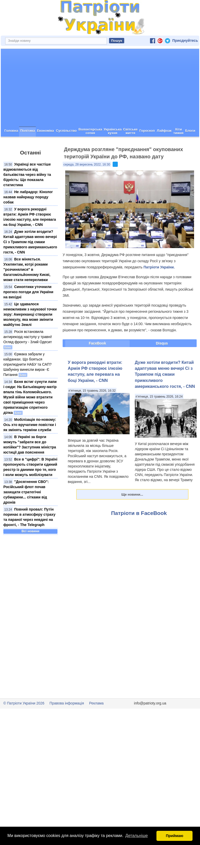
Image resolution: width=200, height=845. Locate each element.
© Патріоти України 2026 (23, 721)
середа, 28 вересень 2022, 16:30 (86, 183)
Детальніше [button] (136, 835)
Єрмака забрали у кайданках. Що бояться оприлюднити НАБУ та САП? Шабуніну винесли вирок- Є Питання (27, 382)
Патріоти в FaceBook (139, 531)
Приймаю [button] (174, 836)
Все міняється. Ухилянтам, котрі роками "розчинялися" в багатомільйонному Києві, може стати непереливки (26, 287)
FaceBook (97, 361)
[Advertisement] (100, 106)
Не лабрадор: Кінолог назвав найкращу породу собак (28, 215)
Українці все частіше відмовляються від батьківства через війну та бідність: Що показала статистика (27, 193)
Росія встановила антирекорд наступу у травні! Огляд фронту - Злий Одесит (27, 355)
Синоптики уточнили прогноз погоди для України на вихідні (28, 310)
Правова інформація (66, 721)
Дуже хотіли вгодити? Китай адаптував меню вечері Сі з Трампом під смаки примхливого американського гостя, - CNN (30, 260)
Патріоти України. (159, 285)
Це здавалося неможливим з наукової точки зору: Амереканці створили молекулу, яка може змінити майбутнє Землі (30, 332)
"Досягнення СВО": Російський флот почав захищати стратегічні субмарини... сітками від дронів (26, 510)
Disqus (162, 361)
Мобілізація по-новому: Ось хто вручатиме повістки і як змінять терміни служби (29, 443)
